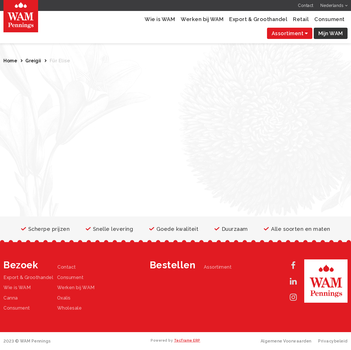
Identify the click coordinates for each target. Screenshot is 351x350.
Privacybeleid (333, 341)
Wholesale (69, 308)
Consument (329, 19)
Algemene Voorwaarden (286, 341)
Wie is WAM (160, 19)
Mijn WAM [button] (330, 33)
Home (10, 60)
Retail (301, 19)
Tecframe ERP (187, 340)
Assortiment (290, 33)
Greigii (33, 60)
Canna (10, 298)
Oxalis (64, 298)
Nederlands (334, 5)
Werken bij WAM (202, 19)
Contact (305, 5)
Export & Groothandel (258, 19)
